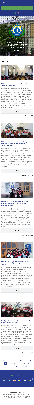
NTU (4, 2)
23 (28, 363)
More (17, 111)
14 (16, 361)
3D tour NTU (17, 8)
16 (25, 361)
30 (16, 366)
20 (14, 363)
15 (21, 361)
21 (19, 363)
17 (30, 361)
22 (24, 363)
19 (10, 363)
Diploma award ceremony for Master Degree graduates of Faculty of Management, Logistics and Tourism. (16, 263)
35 (26, 366)
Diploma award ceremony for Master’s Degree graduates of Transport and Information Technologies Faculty (15, 143)
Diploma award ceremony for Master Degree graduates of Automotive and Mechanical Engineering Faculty (14, 203)
